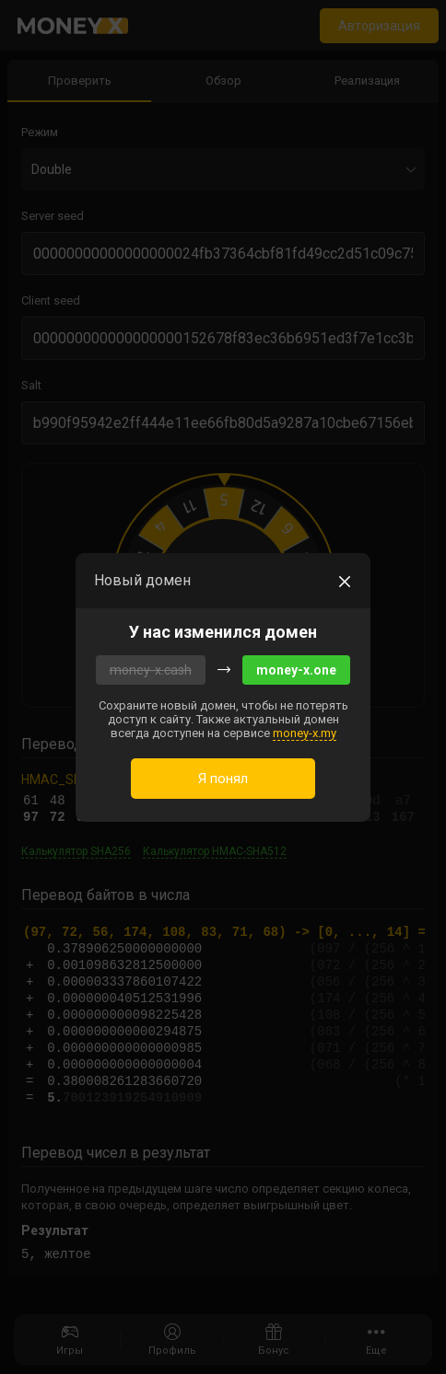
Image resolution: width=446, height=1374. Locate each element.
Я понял (223, 778)
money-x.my (304, 733)
